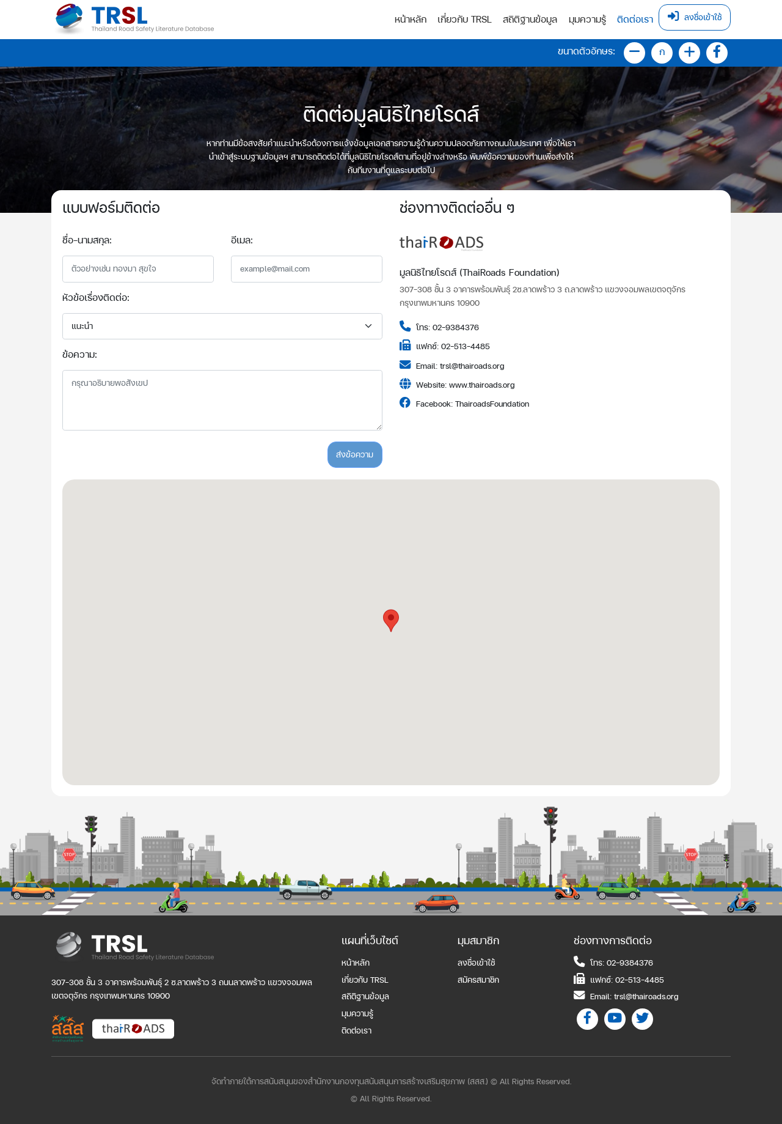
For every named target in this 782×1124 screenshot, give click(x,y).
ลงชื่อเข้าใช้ (695, 16)
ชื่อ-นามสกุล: (87, 240)
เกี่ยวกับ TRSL (464, 19)
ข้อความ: (79, 354)
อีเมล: (242, 240)
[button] (391, 620)
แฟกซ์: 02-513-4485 (619, 979)
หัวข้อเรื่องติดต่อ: (96, 297)
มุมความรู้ (587, 19)
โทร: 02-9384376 (613, 962)
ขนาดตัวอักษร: (586, 51)
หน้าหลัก (410, 19)
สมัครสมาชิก (478, 979)
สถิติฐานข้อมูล (530, 19)
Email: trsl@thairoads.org (626, 995)
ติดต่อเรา (635, 19)
